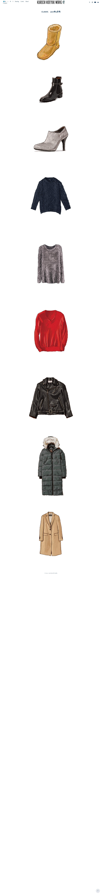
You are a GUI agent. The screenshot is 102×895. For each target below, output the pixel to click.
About (27, 1)
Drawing (17, 1)
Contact (5, 3)
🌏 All (4, 1)
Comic (22, 1)
